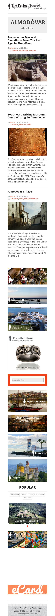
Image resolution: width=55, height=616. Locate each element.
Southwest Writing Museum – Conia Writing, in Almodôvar (27, 116)
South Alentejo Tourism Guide (31, 608)
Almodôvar (14, 50)
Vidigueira (27, 498)
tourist (12, 48)
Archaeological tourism (27, 50)
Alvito (24, 495)
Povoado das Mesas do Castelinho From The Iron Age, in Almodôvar (24, 40)
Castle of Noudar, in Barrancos (27, 522)
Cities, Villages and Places (28, 199)
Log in (16, 611)
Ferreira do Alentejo (36, 495)
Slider (29, 125)
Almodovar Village (20, 191)
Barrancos (15, 495)
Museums (22, 125)
